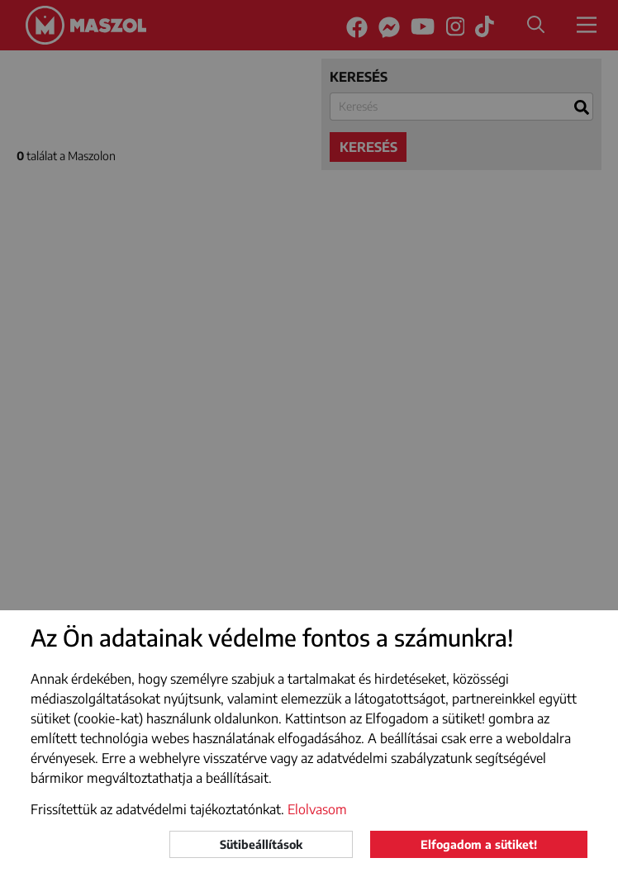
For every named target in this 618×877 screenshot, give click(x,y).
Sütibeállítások (261, 844)
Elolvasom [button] (317, 809)
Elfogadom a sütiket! (479, 844)
